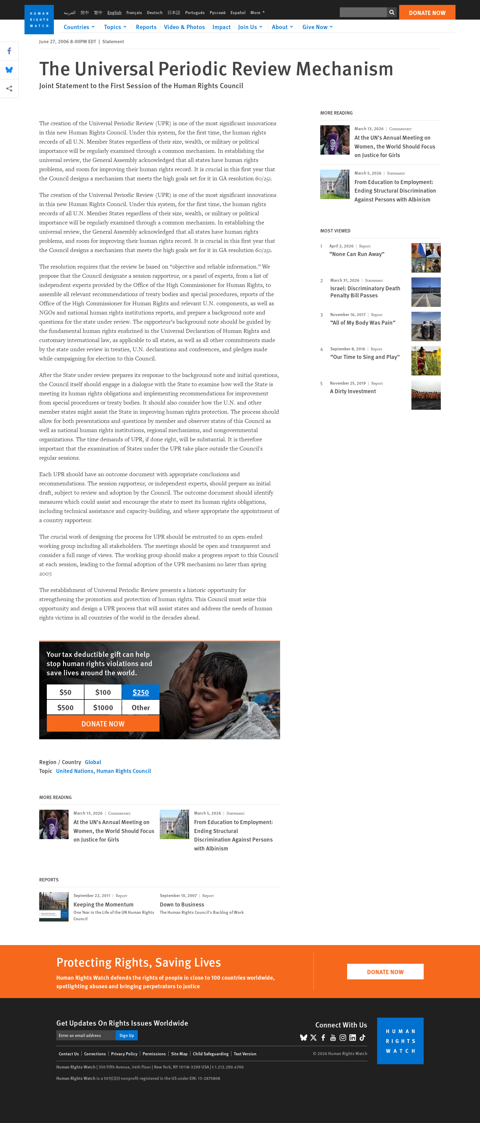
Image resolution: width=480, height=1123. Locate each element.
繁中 (98, 12)
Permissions (154, 1053)
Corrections (95, 1053)
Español (238, 12)
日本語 (173, 12)
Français (134, 12)
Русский (218, 12)
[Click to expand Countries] (80, 26)
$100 (103, 692)
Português (195, 12)
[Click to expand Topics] (116, 26)
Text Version (245, 1053)
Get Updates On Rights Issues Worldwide (122, 1022)
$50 (65, 692)
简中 (85, 12)
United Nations (74, 771)
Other (141, 707)
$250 (141, 692)
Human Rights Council (123, 771)
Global (93, 762)
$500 (65, 707)
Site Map (179, 1053)
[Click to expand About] (283, 26)
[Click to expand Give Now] (318, 26)
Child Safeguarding (211, 1053)
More (259, 12)
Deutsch (155, 12)
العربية (70, 12)
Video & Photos (184, 26)
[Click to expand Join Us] (251, 26)
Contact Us (69, 1053)
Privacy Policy (124, 1053)
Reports (146, 26)
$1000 (103, 707)
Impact (221, 26)
